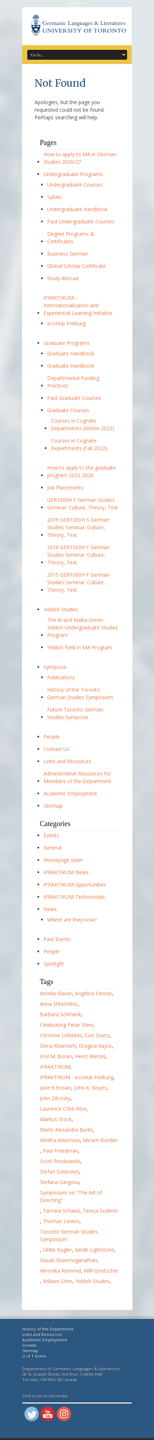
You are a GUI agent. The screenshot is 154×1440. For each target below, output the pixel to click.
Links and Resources (67, 761)
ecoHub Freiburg (66, 323)
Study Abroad (62, 278)
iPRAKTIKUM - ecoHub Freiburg (76, 1077)
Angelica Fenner (93, 993)
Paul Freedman (60, 1150)
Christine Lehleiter (61, 1035)
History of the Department (47, 1329)
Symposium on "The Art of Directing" (71, 1196)
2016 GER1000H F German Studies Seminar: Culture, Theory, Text (78, 555)
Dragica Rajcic (95, 1045)
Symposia (55, 666)
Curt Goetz (97, 1035)
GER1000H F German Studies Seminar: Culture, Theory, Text (82, 503)
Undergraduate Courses (75, 184)
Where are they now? (71, 919)
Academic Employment (70, 793)
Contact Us (56, 748)
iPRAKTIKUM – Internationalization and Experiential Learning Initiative (78, 305)
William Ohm (57, 1281)
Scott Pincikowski (60, 1161)
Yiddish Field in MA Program (79, 647)
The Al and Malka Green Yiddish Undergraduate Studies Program (82, 627)
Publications (61, 677)
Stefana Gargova (59, 1182)
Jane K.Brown (55, 1087)
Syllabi (54, 196)
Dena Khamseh (58, 1045)
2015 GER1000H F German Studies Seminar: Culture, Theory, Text (78, 582)
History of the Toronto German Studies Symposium (80, 693)
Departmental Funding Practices (73, 382)
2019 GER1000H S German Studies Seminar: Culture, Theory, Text (78, 527)
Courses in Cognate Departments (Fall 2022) (79, 444)
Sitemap (53, 805)
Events (51, 835)
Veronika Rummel (60, 1270)
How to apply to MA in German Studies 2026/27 (80, 158)
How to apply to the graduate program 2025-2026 (81, 471)
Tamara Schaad (61, 1210)
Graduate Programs (67, 342)
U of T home (34, 1356)
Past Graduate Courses (74, 397)
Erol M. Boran (56, 1056)
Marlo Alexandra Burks (66, 1129)
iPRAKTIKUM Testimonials (74, 896)
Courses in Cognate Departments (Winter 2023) (82, 424)
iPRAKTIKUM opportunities (75, 884)
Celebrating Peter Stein (66, 1024)
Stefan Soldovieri (59, 1171)
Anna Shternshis (58, 1003)
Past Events (57, 939)
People (52, 736)
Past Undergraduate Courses (80, 221)
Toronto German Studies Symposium (69, 1235)
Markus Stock (56, 1119)
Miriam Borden (100, 1140)
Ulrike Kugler (57, 1249)
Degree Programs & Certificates (70, 237)
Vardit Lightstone (94, 1249)
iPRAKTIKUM (55, 1066)
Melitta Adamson (60, 1140)
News (50, 909)
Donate (29, 1345)
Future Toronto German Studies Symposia (75, 713)
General (53, 847)
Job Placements (65, 487)
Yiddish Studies (61, 609)
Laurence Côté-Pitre (63, 1108)
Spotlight (54, 963)
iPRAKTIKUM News (66, 872)
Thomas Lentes (61, 1221)
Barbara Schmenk (60, 1014)
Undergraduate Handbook (77, 209)
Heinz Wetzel (90, 1056)
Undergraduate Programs (73, 174)
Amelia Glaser (56, 993)
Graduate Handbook (70, 353)
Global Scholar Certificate (76, 265)
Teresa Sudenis (100, 1210)
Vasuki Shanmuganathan (68, 1260)
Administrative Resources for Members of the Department (77, 777)
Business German (67, 253)
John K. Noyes (90, 1087)
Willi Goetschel (101, 1270)
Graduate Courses (68, 410)
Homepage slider (63, 859)
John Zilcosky (55, 1098)
